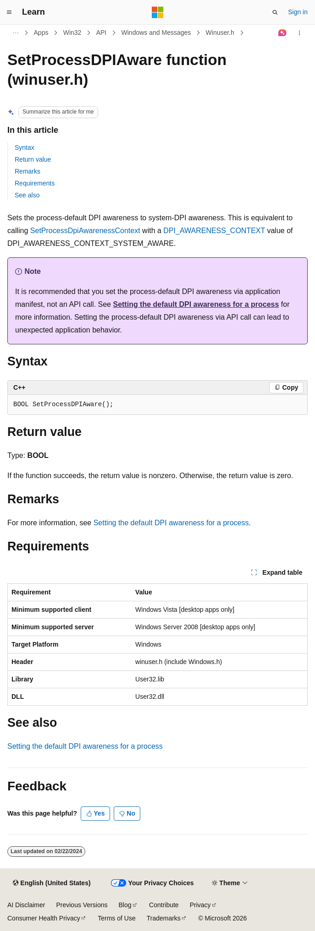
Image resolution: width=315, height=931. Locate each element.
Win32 (72, 32)
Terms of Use (116, 918)
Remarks (27, 171)
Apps (41, 32)
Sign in (298, 12)
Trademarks (164, 918)
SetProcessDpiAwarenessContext (85, 230)
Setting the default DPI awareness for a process (196, 304)
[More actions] (300, 33)
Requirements (35, 183)
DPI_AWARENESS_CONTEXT (214, 230)
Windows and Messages (156, 32)
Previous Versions (81, 905)
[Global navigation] (9, 12)
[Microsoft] (158, 12)
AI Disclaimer (26, 905)
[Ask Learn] (283, 33)
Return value (33, 159)
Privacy (200, 905)
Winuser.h (220, 32)
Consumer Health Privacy (43, 918)
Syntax (24, 147)
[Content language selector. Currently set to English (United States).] (51, 883)
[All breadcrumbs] (15, 33)
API (101, 32)
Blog (125, 905)
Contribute (164, 905)
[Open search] (275, 12)
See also (27, 195)
